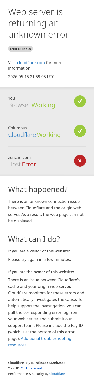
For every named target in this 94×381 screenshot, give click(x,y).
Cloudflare (22, 134)
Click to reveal (31, 368)
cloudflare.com (31, 62)
